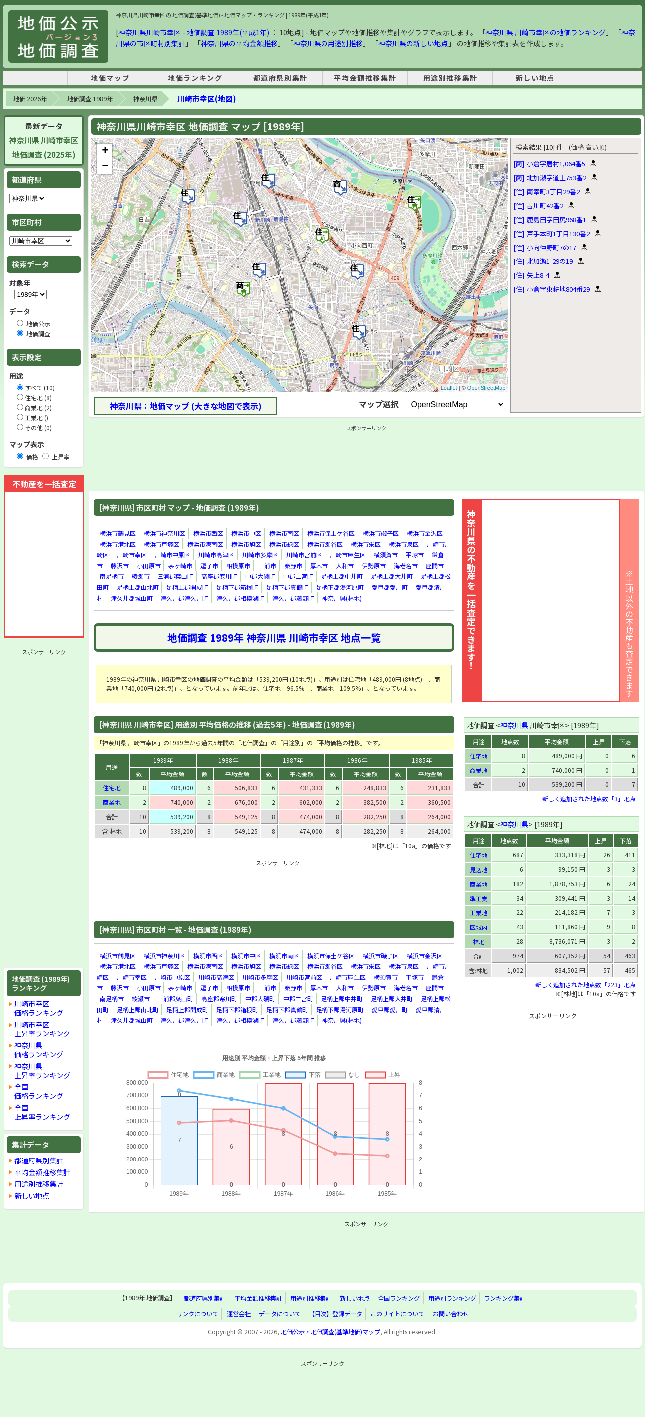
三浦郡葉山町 (175, 576)
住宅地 (112, 787)
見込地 (478, 869)
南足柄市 (112, 576)
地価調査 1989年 (90, 98)
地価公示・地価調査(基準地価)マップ (330, 1331)
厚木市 (319, 565)
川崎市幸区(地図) (206, 98)
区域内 (478, 927)
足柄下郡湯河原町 (340, 587)
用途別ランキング (452, 1298)
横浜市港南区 (205, 544)
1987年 (293, 760)
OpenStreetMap (486, 388)
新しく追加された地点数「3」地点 (589, 798)
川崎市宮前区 (304, 554)
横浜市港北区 (118, 544)
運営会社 (239, 1313)
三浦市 (267, 565)
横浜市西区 (208, 533)
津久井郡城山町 (132, 598)
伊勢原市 (374, 565)
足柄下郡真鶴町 (287, 587)
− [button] (105, 166)
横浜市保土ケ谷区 (331, 533)
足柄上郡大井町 (392, 576)
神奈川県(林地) (342, 598)
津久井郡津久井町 (184, 598)
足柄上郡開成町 (187, 587)
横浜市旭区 (246, 544)
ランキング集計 (505, 1298)
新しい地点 (535, 78)
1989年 (163, 760)
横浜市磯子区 (381, 533)
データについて (280, 1313)
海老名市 (406, 565)
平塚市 (415, 554)
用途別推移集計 (450, 78)
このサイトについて (397, 1313)
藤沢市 (120, 565)
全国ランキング (399, 1298)
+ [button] (105, 151)
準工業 (478, 898)
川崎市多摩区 (260, 554)
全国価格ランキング (38, 1091)
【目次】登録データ (335, 1313)
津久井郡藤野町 (293, 598)
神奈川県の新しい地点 (413, 43)
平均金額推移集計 (365, 78)
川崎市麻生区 (348, 554)
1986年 (357, 760)
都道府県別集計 (280, 78)
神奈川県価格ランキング (38, 1049)
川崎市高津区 (216, 554)
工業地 (478, 912)
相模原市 (238, 565)
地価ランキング (195, 78)
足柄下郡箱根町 (237, 587)
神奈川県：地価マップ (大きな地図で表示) (186, 406)
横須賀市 (386, 554)
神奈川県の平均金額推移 (239, 43)
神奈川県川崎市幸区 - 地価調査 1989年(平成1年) (193, 32)
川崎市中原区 (172, 554)
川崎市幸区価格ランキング (38, 1008)
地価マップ (110, 78)
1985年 (422, 760)
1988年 (228, 760)
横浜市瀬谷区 (325, 544)
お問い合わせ (451, 1313)
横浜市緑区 (284, 544)
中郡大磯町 (260, 576)
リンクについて (197, 1313)
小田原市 (149, 565)
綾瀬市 (141, 576)
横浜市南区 (284, 533)
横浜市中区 (246, 533)
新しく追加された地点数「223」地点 (585, 984)
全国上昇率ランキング (42, 1112)
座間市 (435, 565)
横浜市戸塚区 (161, 544)
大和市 (345, 565)
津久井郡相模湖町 (240, 598)
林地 (478, 941)
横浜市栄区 (366, 544)
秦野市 (293, 565)
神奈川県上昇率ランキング (42, 1070)
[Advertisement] (44, 808)
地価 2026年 (30, 98)
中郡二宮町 (298, 576)
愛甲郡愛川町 (390, 587)
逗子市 (209, 565)
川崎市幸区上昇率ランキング (42, 1028)
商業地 (112, 802)
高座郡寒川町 (219, 576)
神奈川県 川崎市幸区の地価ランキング (545, 32)
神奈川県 (145, 98)
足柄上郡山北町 (138, 587)
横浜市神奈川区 (164, 533)
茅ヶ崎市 (180, 565)
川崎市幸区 (132, 554)
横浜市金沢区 (425, 533)
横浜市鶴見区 (118, 533)
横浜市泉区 (404, 544)
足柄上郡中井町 (342, 576)
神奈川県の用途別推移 (328, 43)
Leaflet (449, 388)
